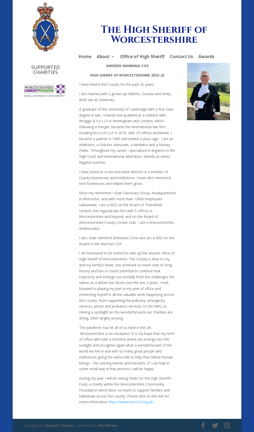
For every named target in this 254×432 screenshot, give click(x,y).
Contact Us (181, 57)
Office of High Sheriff (142, 57)
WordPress (108, 425)
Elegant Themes (59, 425)
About (103, 57)
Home (84, 57)
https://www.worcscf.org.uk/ (131, 401)
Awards (206, 57)
